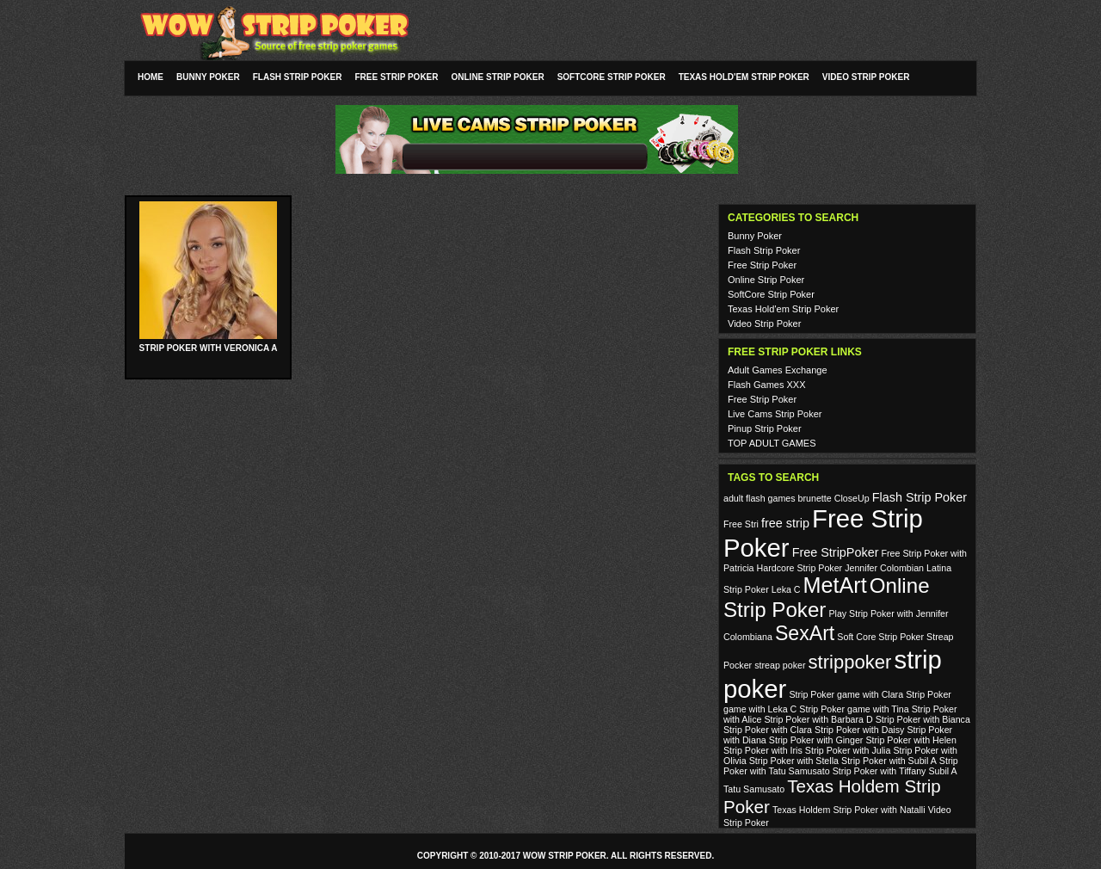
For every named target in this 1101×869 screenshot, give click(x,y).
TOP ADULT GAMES (772, 443)
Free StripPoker (835, 552)
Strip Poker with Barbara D (818, 719)
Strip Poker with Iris (763, 750)
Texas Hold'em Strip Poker (744, 77)
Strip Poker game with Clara (846, 694)
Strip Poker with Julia (848, 750)
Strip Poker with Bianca (923, 719)
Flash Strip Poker (297, 77)
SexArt (804, 633)
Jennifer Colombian (884, 568)
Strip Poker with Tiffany (879, 771)
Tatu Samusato (753, 789)
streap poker (779, 665)
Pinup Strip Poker (765, 428)
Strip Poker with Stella (794, 760)
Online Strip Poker (498, 77)
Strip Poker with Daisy (859, 729)
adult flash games (759, 498)
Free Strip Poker (396, 77)
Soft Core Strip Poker (880, 637)
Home (150, 77)
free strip (785, 523)
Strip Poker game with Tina (853, 709)
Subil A (943, 771)
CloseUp (852, 498)
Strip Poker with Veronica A (208, 348)
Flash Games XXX (766, 384)
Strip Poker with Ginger (816, 740)
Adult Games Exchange (777, 370)
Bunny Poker (208, 77)
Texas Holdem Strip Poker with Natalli (849, 809)
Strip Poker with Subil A (889, 760)
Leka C (786, 589)
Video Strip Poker (866, 77)
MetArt (835, 585)
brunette (815, 498)
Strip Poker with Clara (767, 729)
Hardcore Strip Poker (800, 568)
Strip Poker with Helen (910, 740)
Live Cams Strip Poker (774, 414)
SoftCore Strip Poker (611, 77)
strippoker (850, 662)
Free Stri (741, 524)
